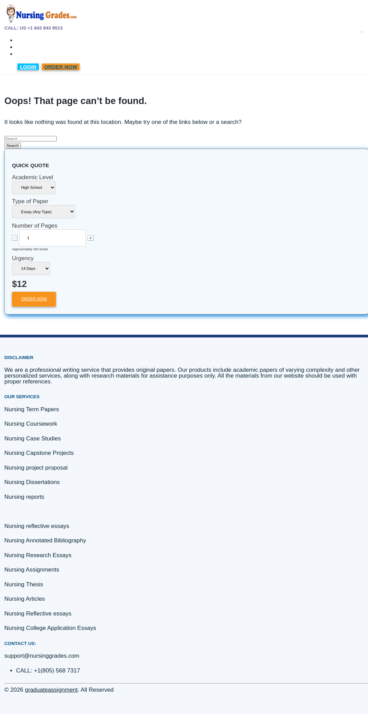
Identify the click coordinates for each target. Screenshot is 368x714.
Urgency (23, 258)
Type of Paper (30, 201)
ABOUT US (31, 47)
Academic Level (32, 177)
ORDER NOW (61, 67)
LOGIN (28, 67)
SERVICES (31, 54)
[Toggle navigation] (361, 32)
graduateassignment (51, 690)
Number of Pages (34, 225)
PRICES (27, 40)
